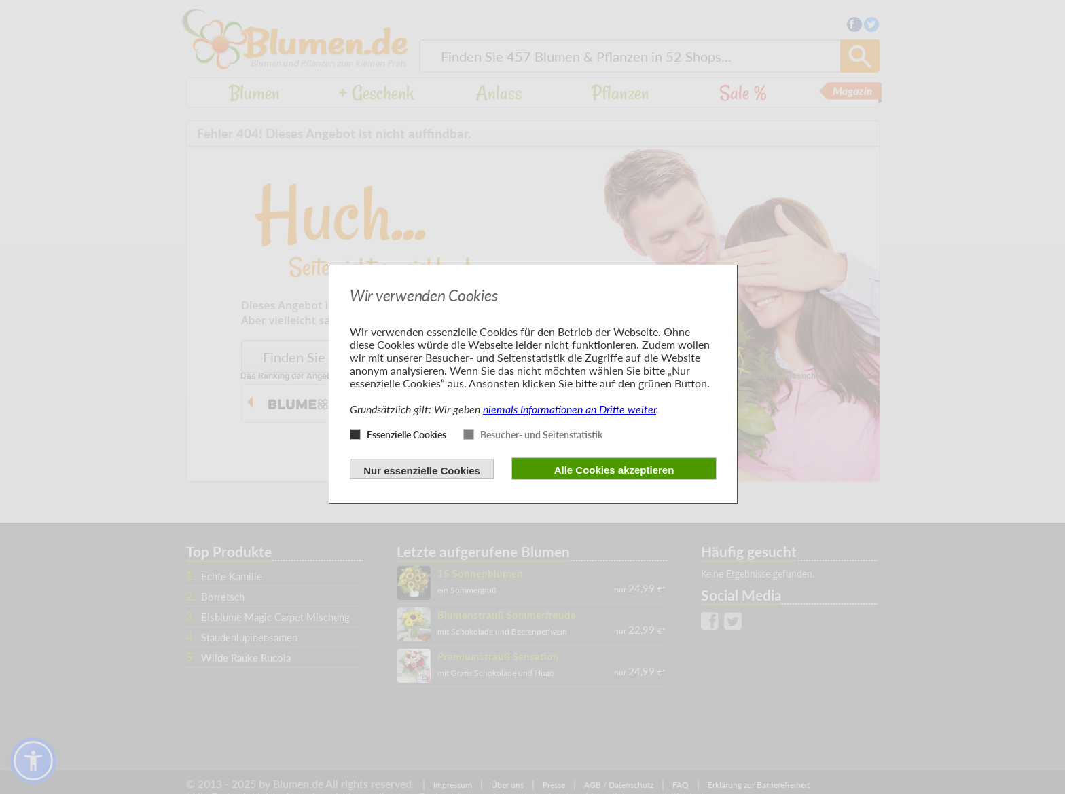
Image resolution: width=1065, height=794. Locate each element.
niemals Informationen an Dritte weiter (569, 408)
